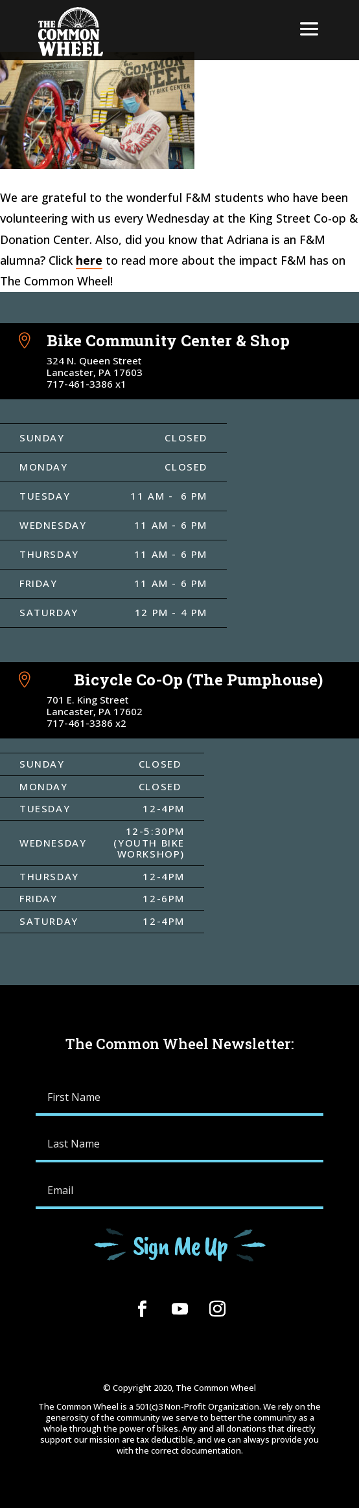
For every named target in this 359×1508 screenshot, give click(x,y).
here (89, 260)
